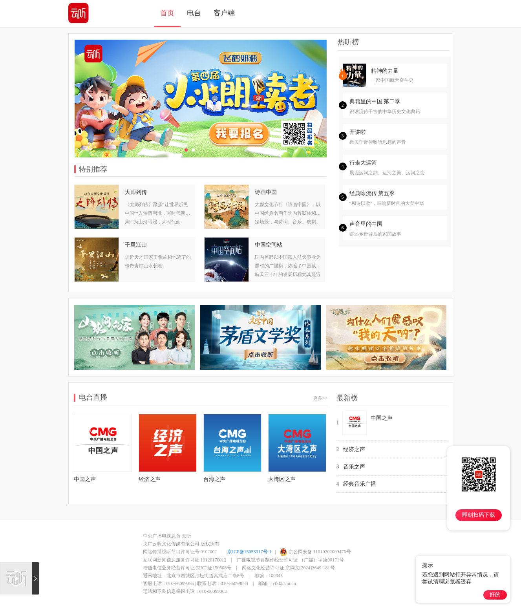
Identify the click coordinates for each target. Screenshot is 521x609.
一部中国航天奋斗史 (392, 80)
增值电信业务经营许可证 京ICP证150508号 (187, 568)
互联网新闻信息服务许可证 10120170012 (185, 560)
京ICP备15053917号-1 (249, 551)
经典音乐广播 (359, 484)
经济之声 (354, 449)
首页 (167, 13)
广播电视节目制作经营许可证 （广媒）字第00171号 (290, 560)
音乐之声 (354, 467)
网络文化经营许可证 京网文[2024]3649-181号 (288, 568)
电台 (194, 13)
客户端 (224, 13)
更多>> (320, 398)
